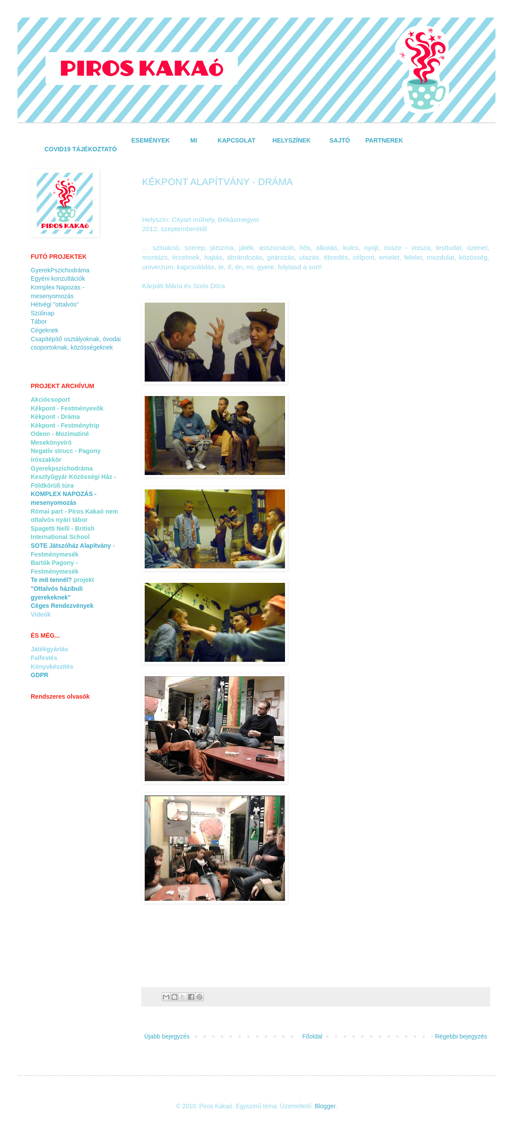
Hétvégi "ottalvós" (55, 304)
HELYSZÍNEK (291, 140)
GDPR (39, 674)
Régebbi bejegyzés (461, 1036)
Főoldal (312, 1036)
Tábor (39, 321)
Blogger (324, 1106)
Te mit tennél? (51, 579)
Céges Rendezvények (62, 605)
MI (193, 140)
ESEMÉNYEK (152, 140)
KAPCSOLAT (236, 140)
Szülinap (42, 313)
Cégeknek (44, 330)
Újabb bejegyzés (167, 1036)
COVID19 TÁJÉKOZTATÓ (80, 149)
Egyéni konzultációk (58, 278)
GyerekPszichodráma (60, 270)
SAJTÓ (340, 140)
